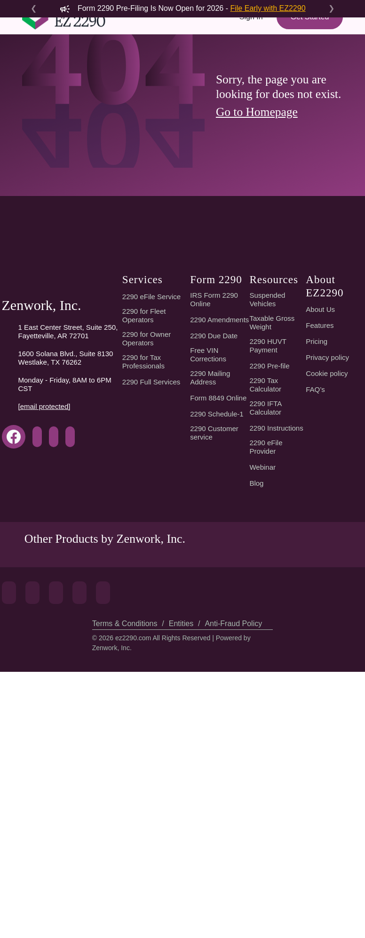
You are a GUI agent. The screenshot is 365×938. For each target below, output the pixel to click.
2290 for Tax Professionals (143, 581)
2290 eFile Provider (265, 666)
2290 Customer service (215, 659)
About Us (320, 529)
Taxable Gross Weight (273, 542)
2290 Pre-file (269, 585)
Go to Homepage (259, 205)
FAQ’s (315, 609)
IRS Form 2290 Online (213, 519)
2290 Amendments (212, 542)
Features (319, 545)
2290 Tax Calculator (266, 604)
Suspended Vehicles (267, 519)
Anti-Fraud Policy (231, 890)
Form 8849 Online (219, 624)
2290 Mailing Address (210, 604)
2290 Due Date (214, 562)
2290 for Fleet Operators (144, 535)
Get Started (308, 34)
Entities (180, 890)
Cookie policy (327, 593)
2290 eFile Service (150, 516)
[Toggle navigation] (35, 68)
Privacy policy (328, 577)
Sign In (249, 34)
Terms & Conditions (124, 890)
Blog (257, 703)
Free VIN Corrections (210, 581)
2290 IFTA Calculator (266, 627)
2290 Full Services (150, 601)
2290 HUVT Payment (267, 565)
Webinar (263, 687)
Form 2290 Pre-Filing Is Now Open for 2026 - (182, 8)
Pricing (316, 561)
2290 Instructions (276, 648)
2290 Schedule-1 (217, 640)
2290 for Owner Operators (147, 558)
